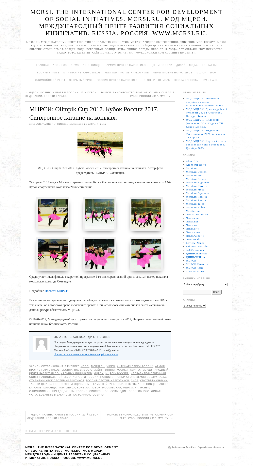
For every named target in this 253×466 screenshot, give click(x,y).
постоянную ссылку (88, 395)
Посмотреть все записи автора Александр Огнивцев (86, 354)
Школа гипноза (186, 80)
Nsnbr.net (192, 221)
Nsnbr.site (192, 228)
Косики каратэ (48, 72)
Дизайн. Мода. (187, 65)
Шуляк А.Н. (210, 80)
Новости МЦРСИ (56, 291)
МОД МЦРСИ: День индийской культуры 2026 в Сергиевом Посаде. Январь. (206, 113)
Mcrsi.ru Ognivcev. (198, 193)
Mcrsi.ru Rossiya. (197, 196)
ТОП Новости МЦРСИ (68, 384)
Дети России (162, 65)
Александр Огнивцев (52, 124)
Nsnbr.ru (191, 225)
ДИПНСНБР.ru (195, 257)
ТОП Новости (195, 271)
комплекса (67, 388)
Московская (111, 388)
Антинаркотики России (135, 366)
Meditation (193, 210)
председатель (63, 391)
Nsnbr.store (193, 232)
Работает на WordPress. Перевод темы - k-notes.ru (198, 447)
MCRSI (85, 366)
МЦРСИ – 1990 (206, 72)
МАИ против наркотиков (82, 72)
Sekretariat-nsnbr (197, 246)
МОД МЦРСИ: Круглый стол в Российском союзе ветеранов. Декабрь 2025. (206, 145)
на (137, 388)
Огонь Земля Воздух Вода (146, 377)
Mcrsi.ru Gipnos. (197, 178)
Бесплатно (69, 370)
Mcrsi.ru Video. (196, 207)
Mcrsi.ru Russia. (196, 200)
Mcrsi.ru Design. (197, 171)
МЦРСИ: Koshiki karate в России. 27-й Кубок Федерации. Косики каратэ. (62, 417)
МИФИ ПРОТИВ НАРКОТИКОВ (173, 72)
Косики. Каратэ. (129, 370)
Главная (42, 65)
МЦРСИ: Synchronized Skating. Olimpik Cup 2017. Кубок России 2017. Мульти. (140, 417)
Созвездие (118, 391)
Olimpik (130, 384)
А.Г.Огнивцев (93, 65)
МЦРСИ (99, 373)
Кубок (96, 388)
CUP (120, 384)
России (82, 391)
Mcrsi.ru (98, 366)
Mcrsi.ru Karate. (196, 186)
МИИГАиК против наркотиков (127, 72)
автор (163, 384)
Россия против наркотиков (118, 80)
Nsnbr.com (192, 218)
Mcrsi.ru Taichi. (196, 203)
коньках (83, 388)
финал (156, 391)
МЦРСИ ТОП (194, 267)
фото (33, 395)
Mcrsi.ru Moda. (196, 189)
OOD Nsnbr (193, 239)
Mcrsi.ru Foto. (195, 175)
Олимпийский (40, 391)
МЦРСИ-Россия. (117, 373)
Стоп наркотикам (156, 80)
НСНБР (120, 377)
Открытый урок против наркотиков (56, 381)
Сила (134, 381)
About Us (60, 65)
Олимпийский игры (50, 80)
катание (35, 388)
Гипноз (109, 370)
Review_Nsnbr (195, 242)
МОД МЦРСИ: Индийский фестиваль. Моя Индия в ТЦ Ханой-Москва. (204, 123)
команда (50, 388)
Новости (107, 377)
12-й (105, 384)
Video (111, 366)
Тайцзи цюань (40, 384)
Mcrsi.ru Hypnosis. (198, 182)
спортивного (139, 391)
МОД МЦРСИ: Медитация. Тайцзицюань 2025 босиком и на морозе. (205, 134)
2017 (113, 384)
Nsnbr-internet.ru (197, 214)
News (75, 65)
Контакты (209, 65)
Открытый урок (81, 80)
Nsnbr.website (195, 235)
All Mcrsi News (196, 164)
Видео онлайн (91, 370)
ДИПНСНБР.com (197, 253)
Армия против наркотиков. (128, 65)
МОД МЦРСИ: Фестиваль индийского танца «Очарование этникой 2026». (205, 102)
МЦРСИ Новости (197, 264)
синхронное (99, 391)
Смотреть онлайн (154, 381)
